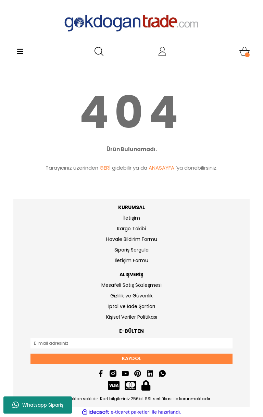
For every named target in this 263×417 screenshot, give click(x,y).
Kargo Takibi (131, 228)
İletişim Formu (131, 260)
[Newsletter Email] (131, 343)
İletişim (131, 217)
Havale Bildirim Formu (131, 239)
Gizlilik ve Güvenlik (131, 295)
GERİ (105, 167)
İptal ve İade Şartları (131, 306)
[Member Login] (162, 51)
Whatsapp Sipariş (37, 405)
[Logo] (131, 22)
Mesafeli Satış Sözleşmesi (131, 285)
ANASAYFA (161, 167)
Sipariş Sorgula (131, 249)
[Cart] (244, 51)
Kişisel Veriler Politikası (131, 317)
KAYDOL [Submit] (131, 358)
